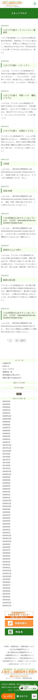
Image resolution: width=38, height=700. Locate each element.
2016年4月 (6, 489)
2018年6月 (6, 430)
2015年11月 (7, 503)
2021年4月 (6, 401)
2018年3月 (6, 436)
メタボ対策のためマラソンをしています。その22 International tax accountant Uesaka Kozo (19, 315)
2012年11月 (7, 605)
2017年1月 (6, 468)
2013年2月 (6, 600)
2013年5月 (6, 591)
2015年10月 (7, 506)
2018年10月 (7, 419)
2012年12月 (7, 602)
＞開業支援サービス (26, 646)
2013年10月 (7, 576)
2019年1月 (6, 413)
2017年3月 (6, 465)
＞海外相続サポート (9, 661)
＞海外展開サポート (26, 655)
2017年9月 (6, 454)
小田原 (6, 164)
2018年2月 (6, 439)
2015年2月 (6, 530)
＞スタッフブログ (30, 661)
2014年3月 (6, 562)
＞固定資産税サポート (26, 658)
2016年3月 (6, 492)
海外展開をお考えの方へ (11, 375)
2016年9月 (6, 477)
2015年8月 (6, 512)
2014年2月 (6, 565)
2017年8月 (6, 457)
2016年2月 (6, 495)
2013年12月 (7, 570)
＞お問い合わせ (13, 664)
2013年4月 (6, 594)
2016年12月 (7, 471)
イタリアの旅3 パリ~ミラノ (16, 65)
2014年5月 (6, 556)
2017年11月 (7, 448)
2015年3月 (6, 527)
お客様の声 (7, 363)
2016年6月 (6, 483)
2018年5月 (6, 433)
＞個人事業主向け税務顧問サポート (19, 652)
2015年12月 (7, 500)
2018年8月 (6, 425)
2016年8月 (6, 480)
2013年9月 (6, 579)
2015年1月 (6, 533)
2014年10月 (7, 541)
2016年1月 (6, 497)
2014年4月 (6, 559)
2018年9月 (6, 422)
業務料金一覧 (7, 372)
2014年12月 (7, 535)
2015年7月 (6, 515)
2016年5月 (6, 486)
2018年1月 (6, 442)
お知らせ (6, 366)
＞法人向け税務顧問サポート (19, 649)
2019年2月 (6, 410)
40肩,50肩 (7, 191)
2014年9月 (6, 544)
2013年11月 (7, 573)
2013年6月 (6, 588)
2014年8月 (6, 547)
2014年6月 (6, 553)
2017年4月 (6, 462)
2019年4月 (6, 407)
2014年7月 (6, 550)
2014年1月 (6, 567)
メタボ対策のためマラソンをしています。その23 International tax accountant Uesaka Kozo (19, 220)
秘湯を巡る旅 (9, 280)
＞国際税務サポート (11, 655)
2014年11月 (7, 538)
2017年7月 (6, 460)
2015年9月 (6, 509)
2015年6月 (6, 518)
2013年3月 (6, 597)
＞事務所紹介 (14, 646)
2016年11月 (7, 474)
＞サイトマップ (25, 664)
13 (17, 340)
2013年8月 (6, 582)
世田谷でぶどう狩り (12, 250)
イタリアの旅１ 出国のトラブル (18, 131)
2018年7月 (6, 427)
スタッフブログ (8, 369)
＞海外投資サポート (10, 658)
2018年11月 (7, 416)
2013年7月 (6, 585)
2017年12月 (7, 445)
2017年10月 (7, 451)
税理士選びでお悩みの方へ (12, 378)
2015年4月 (6, 524)
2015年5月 (6, 521)
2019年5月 (6, 404)
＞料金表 (20, 661)
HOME (6, 646)
